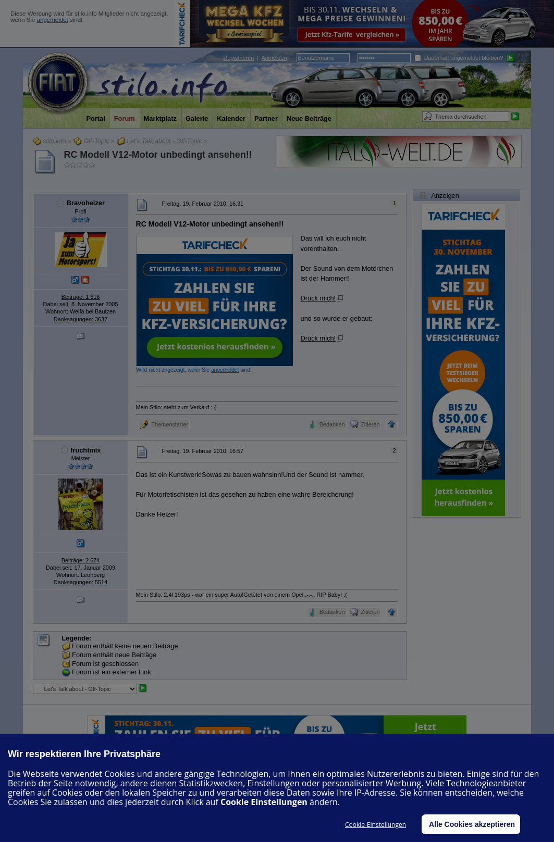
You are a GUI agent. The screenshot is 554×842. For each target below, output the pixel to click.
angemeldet (52, 20)
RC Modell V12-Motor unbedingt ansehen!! (158, 154)
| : (256, 58)
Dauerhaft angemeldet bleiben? (458, 58)
